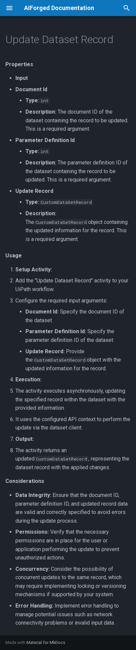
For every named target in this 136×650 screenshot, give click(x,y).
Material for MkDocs (45, 642)
